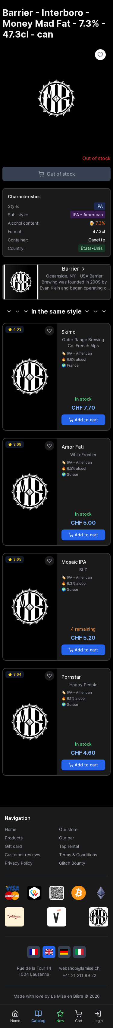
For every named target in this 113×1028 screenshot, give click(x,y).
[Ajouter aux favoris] (49, 330)
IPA (99, 206)
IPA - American (88, 214)
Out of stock (56, 174)
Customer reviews (22, 854)
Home (10, 829)
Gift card (13, 846)
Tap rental (69, 846)
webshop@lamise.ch (79, 968)
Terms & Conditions (78, 854)
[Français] (33, 952)
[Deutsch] (64, 952)
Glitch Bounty (72, 863)
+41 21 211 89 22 (79, 975)
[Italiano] (79, 952)
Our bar (66, 837)
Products (14, 837)
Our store (68, 829)
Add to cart (83, 419)
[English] (48, 952)
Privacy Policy (19, 863)
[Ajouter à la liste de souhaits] (100, 54)
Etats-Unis (92, 248)
